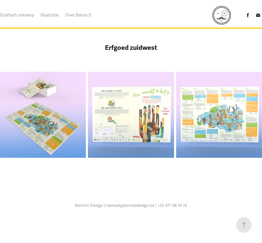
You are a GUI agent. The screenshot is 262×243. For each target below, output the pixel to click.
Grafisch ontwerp (17, 15)
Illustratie (49, 15)
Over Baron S (78, 15)
